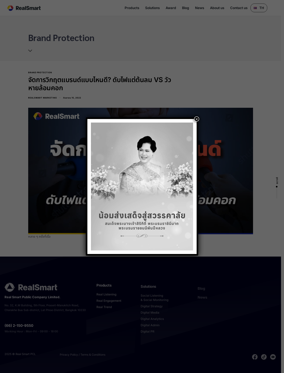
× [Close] (196, 119)
